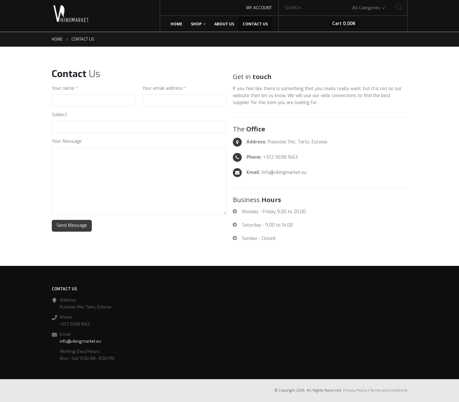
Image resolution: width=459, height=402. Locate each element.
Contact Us (255, 24)
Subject (59, 115)
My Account (259, 7)
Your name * (65, 88)
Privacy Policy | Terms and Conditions (375, 390)
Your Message (67, 141)
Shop (196, 24)
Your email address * (164, 88)
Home (176, 24)
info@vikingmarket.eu (80, 341)
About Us (224, 24)
